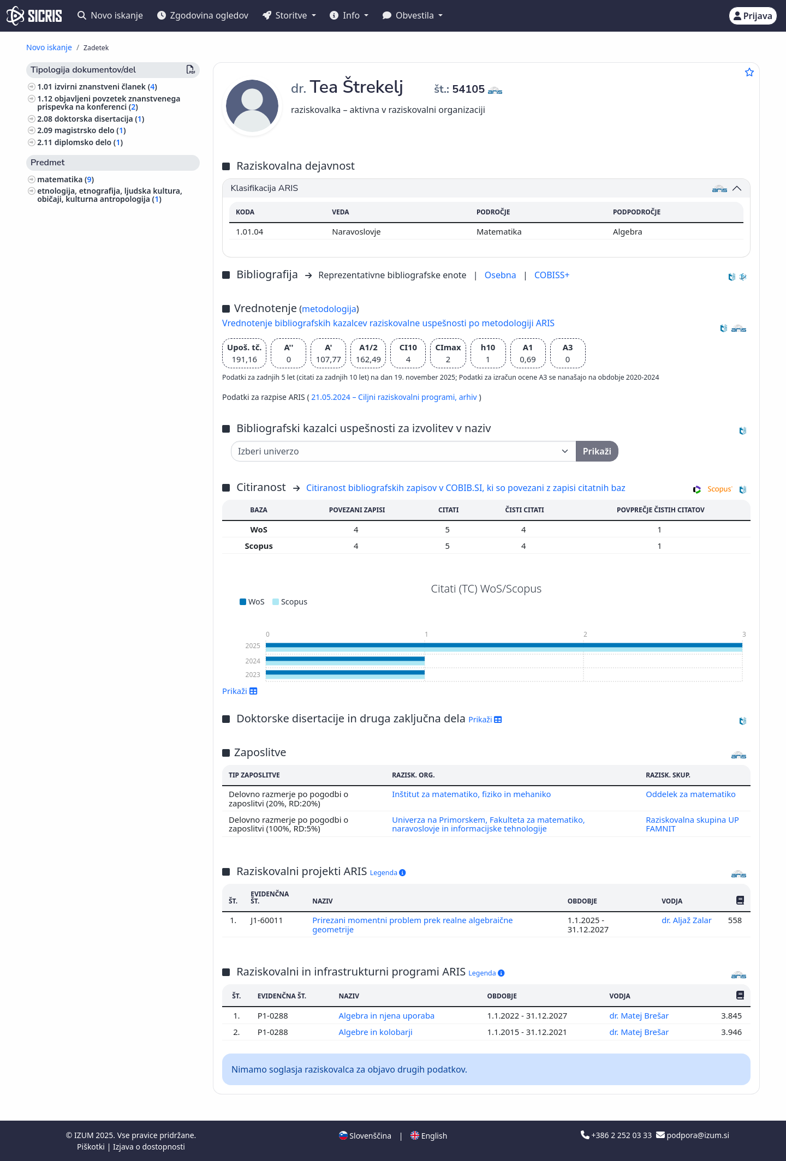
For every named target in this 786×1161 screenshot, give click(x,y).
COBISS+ (552, 275)
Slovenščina (365, 1135)
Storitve (286, 15)
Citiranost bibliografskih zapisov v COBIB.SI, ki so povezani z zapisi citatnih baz (466, 488)
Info (346, 15)
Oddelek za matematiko (691, 793)
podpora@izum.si (692, 1135)
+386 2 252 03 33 (617, 1135)
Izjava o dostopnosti (149, 1146)
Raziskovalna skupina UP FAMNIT (692, 824)
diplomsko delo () (89, 142)
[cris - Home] (34, 16)
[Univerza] (403, 451)
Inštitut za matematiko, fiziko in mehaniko (471, 793)
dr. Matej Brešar (640, 1015)
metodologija (329, 309)
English (428, 1135)
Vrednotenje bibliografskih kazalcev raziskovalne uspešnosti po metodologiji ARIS (388, 323)
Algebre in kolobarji (376, 1031)
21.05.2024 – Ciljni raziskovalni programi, (384, 397)
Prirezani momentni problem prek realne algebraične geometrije (412, 924)
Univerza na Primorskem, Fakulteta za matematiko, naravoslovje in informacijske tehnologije (488, 824)
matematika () (65, 179)
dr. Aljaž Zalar (687, 919)
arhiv (469, 397)
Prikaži (240, 690)
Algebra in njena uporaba (387, 1015)
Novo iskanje (110, 15)
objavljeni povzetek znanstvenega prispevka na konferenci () (108, 102)
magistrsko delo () (90, 130)
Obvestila (409, 15)
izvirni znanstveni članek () (106, 86)
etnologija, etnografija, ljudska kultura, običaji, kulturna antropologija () (109, 194)
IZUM (85, 1135)
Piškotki (92, 1146)
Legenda (388, 872)
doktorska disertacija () (100, 118)
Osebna (502, 275)
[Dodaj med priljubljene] (749, 72)
